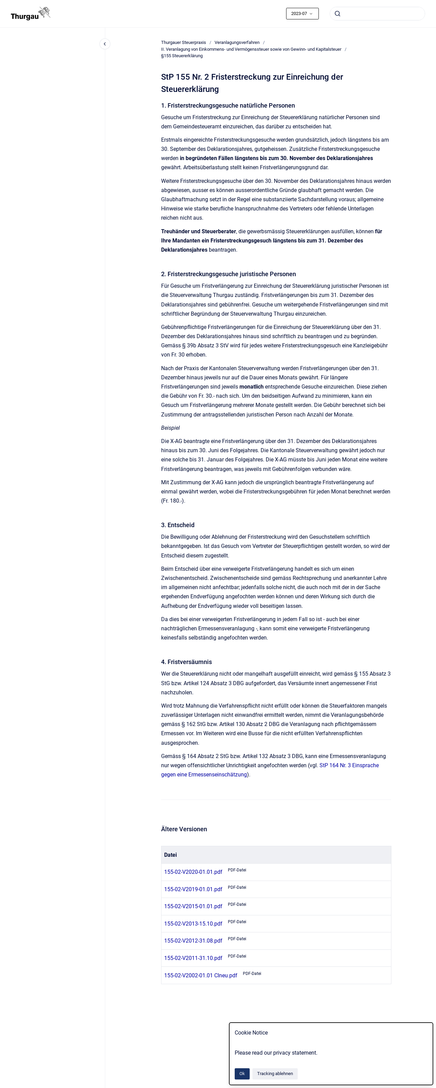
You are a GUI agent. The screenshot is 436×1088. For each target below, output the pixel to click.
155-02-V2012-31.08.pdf (193, 940)
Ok (242, 1073)
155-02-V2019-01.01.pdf (193, 889)
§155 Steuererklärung (182, 55)
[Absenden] (337, 13)
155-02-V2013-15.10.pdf (193, 923)
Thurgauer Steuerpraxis (183, 42)
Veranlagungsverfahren (237, 42)
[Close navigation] (104, 43)
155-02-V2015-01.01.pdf (193, 906)
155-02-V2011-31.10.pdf (193, 958)
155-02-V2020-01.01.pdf (193, 872)
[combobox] (377, 13)
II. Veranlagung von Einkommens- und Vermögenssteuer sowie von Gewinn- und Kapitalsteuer (251, 49)
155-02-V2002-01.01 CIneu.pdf (200, 975)
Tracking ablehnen (275, 1073)
